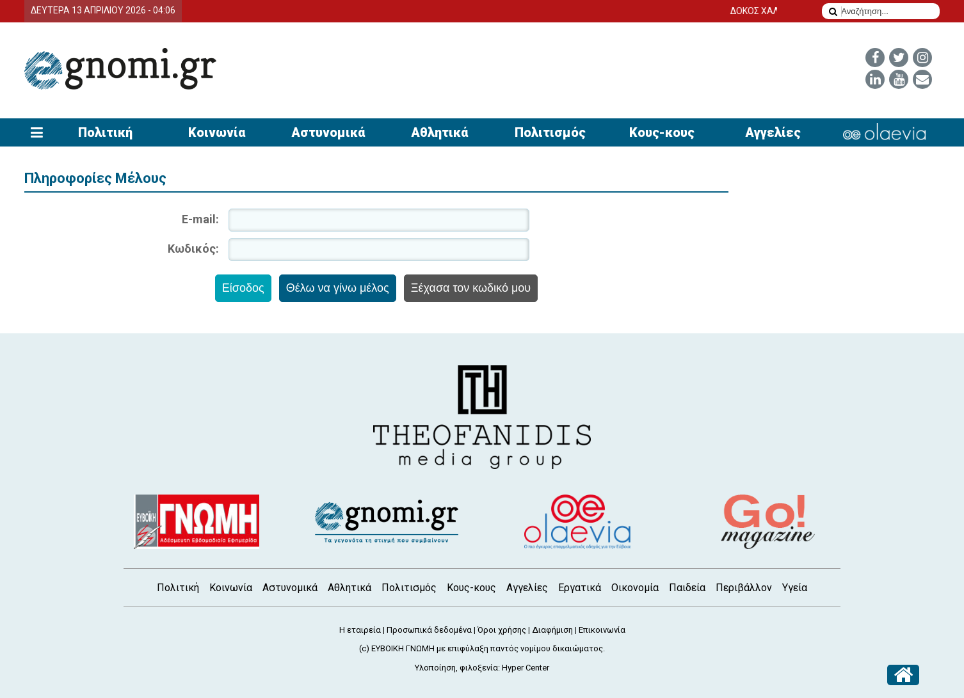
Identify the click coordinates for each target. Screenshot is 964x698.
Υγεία (794, 588)
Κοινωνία (216, 132)
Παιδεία (687, 588)
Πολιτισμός (550, 132)
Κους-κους (662, 132)
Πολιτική (105, 132)
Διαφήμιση (552, 630)
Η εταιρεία (360, 630)
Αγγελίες (773, 132)
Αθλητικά (439, 132)
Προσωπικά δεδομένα (429, 630)
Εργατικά (579, 588)
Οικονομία (635, 588)
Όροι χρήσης (502, 630)
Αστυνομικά (328, 132)
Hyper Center (525, 667)
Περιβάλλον (744, 588)
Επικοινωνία (602, 630)
